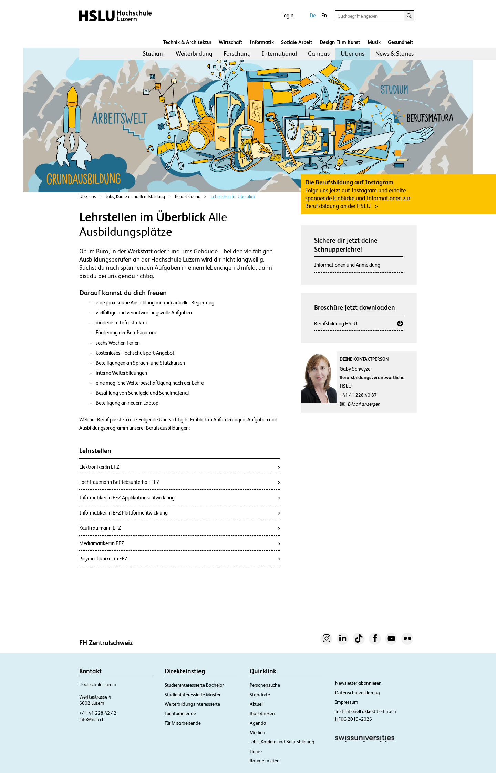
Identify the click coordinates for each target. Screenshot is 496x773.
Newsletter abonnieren (358, 683)
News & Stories (394, 53)
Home (256, 751)
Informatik (262, 42)
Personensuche (265, 685)
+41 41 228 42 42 (97, 713)
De (313, 15)
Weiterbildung (194, 53)
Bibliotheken (262, 713)
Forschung (237, 53)
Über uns (352, 53)
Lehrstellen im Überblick (233, 196)
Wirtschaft (230, 42)
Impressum (346, 702)
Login (287, 15)
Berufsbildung (187, 196)
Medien (257, 732)
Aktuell (257, 704)
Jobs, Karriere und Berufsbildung (135, 196)
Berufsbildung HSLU (335, 323)
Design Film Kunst (340, 42)
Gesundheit (400, 42)
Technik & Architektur (187, 42)
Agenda (258, 723)
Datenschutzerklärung (357, 692)
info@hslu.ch (92, 719)
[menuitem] (153, 54)
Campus (319, 53)
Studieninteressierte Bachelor (194, 685)
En (324, 15)
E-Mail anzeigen (364, 404)
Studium (154, 53)
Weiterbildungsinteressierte (192, 704)
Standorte (260, 695)
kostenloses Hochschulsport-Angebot (135, 353)
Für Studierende (180, 713)
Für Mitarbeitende (183, 723)
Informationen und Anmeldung (347, 265)
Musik (374, 42)
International (279, 53)
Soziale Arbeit (296, 42)
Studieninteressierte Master (192, 695)
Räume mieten (265, 760)
